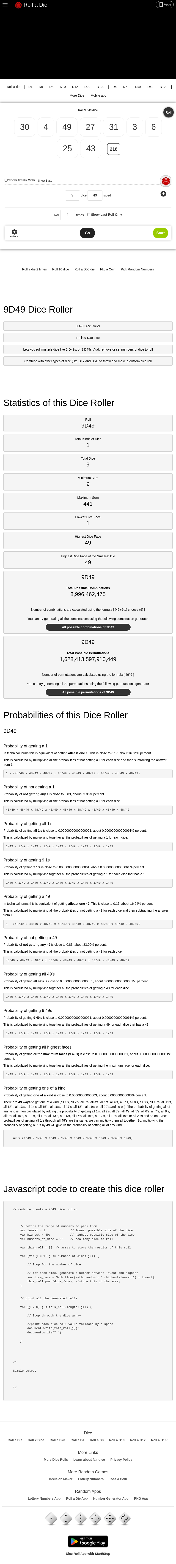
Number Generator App (110, 1498)
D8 (51, 87)
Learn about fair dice (89, 1459)
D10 (63, 87)
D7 (125, 87)
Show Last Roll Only (106, 214)
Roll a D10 (117, 1440)
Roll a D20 (57, 1440)
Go (87, 233)
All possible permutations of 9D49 (88, 692)
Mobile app (99, 95)
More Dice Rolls (56, 1459)
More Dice (77, 95)
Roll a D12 (138, 1440)
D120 (163, 87)
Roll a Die (31, 5)
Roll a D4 (77, 1440)
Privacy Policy (121, 1459)
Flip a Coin (108, 269)
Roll (168, 112)
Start (160, 233)
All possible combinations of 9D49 (88, 627)
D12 (75, 87)
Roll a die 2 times (34, 269)
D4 (30, 87)
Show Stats (45, 180)
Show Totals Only (21, 180)
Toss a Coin (118, 1479)
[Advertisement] (88, 45)
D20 (87, 87)
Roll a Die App (77, 1498)
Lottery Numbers (91, 1479)
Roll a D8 (97, 1440)
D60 (150, 87)
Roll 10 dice (60, 269)
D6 (41, 87)
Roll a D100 (159, 1440)
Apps (164, 4)
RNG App (141, 1498)
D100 (100, 87)
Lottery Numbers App (44, 1498)
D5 (115, 87)
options (14, 233)
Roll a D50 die (84, 269)
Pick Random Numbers (137, 269)
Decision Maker (61, 1479)
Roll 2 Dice (36, 1440)
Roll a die (13, 87)
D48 (138, 87)
